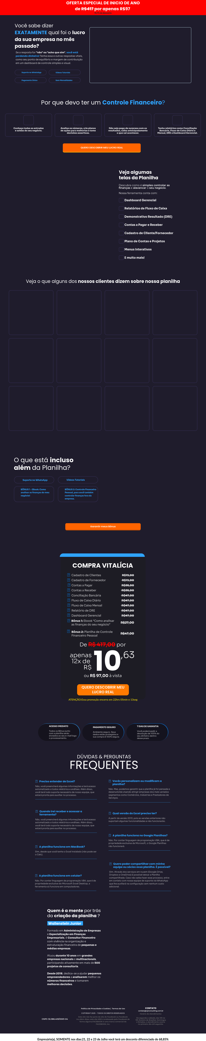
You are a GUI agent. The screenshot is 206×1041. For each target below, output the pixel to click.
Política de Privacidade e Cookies (95, 1008)
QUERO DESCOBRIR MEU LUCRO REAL (102, 147)
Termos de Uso (118, 1008)
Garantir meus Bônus (103, 526)
